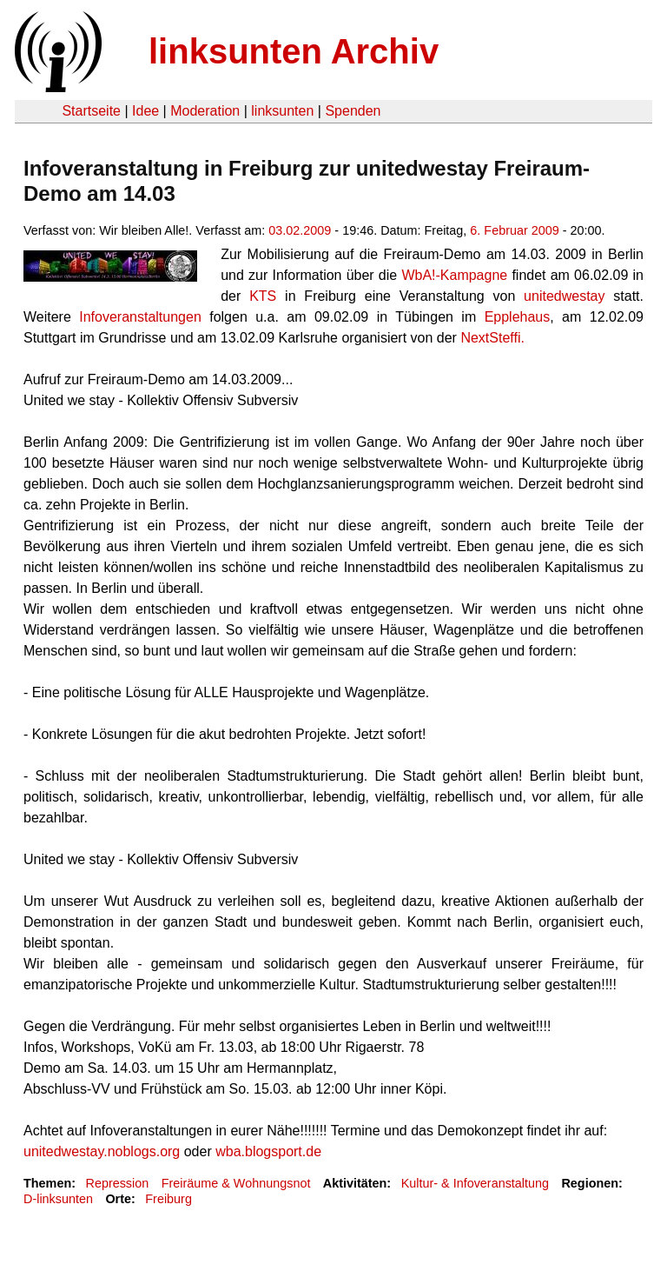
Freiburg (168, 1199)
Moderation (205, 110)
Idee (145, 110)
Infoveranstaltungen (140, 316)
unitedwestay (564, 296)
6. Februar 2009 (514, 230)
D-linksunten (58, 1199)
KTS (262, 296)
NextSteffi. (492, 337)
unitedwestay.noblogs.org (101, 1151)
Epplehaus (518, 316)
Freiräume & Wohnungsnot (236, 1183)
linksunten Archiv (294, 51)
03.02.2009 (299, 230)
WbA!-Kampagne (454, 275)
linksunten (282, 110)
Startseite (91, 110)
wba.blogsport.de (268, 1151)
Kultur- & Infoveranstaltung (475, 1183)
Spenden (352, 110)
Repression (117, 1183)
